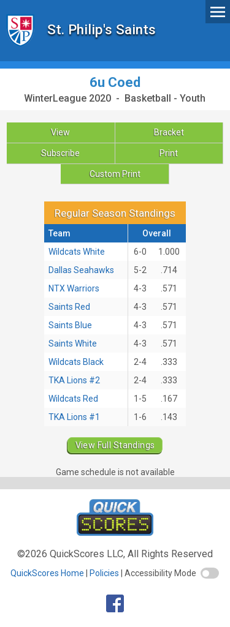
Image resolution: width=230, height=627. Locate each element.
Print (168, 153)
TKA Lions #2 (74, 380)
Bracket (169, 132)
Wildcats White (76, 252)
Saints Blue (70, 325)
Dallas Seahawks (81, 270)
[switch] (210, 573)
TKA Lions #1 (74, 417)
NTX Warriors (73, 288)
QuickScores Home (47, 573)
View (60, 132)
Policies (104, 573)
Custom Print (115, 174)
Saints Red (69, 307)
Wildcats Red (73, 399)
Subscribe (60, 153)
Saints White (72, 343)
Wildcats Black (76, 362)
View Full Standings (115, 445)
